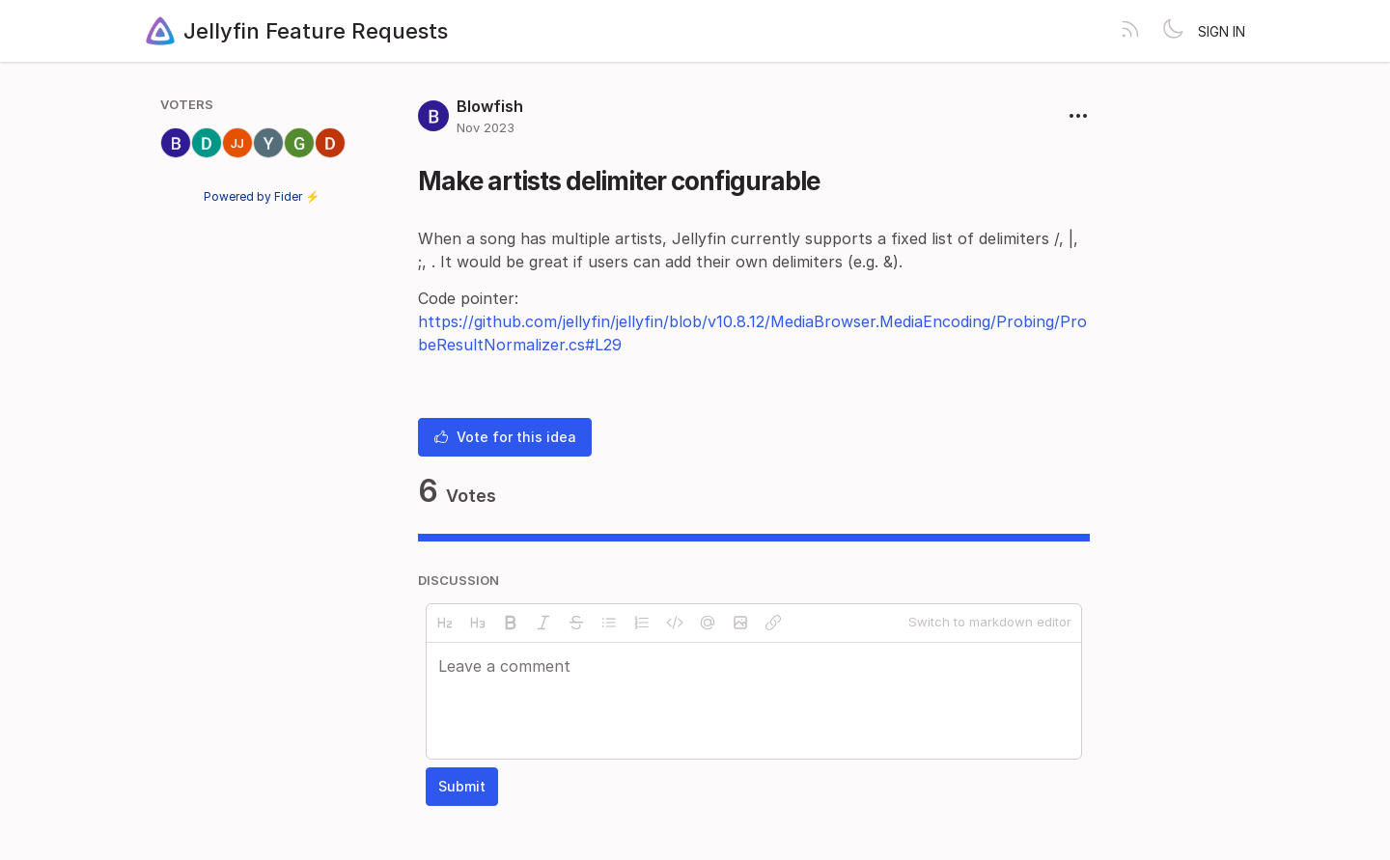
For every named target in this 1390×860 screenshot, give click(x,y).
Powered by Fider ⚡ (262, 196)
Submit (462, 786)
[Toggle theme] (1172, 30)
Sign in (1221, 31)
